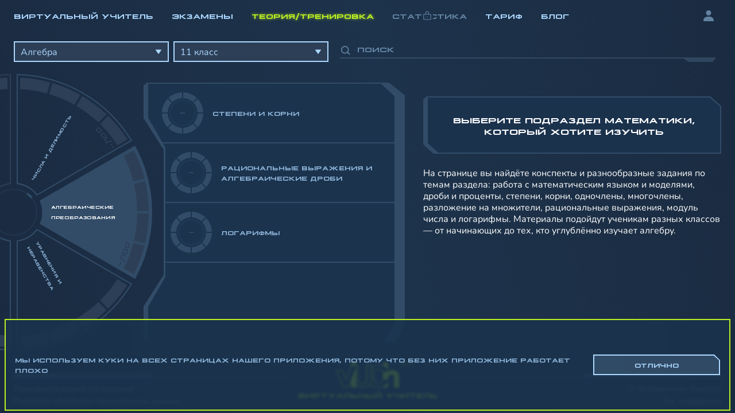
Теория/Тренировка (313, 15)
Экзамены (202, 15)
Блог (555, 15)
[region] (367, 189)
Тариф (504, 15)
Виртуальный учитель (83, 15)
